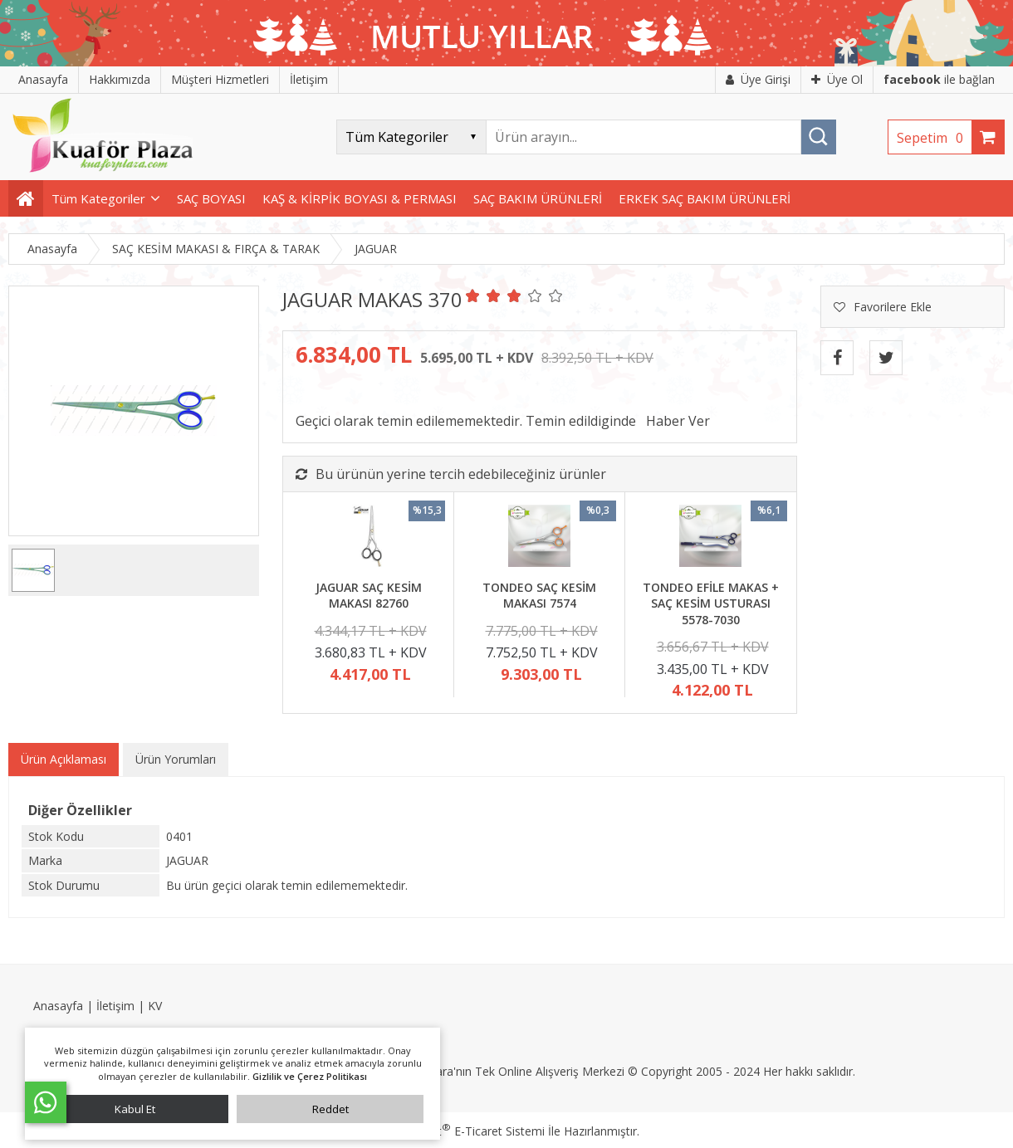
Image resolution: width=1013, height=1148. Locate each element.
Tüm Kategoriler (98, 198)
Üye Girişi (758, 79)
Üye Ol (837, 79)
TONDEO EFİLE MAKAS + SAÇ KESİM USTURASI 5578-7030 (711, 603)
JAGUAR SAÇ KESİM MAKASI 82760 (369, 595)
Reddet (330, 1109)
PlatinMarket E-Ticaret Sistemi (459, 1131)
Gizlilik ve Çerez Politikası (309, 1076)
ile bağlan (939, 79)
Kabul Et (135, 1109)
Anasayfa (58, 1006)
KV (155, 1006)
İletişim (115, 1006)
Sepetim (934, 138)
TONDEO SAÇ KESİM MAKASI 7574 (539, 595)
